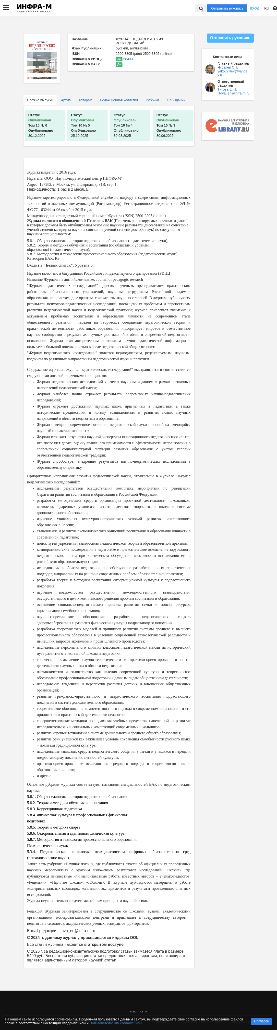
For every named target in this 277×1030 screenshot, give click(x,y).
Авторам (85, 100)
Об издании (176, 100)
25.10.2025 (83, 125)
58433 (128, 59)
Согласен (261, 1021)
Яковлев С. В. (228, 67)
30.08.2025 (126, 125)
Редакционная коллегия (119, 100)
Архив (66, 100)
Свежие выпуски (40, 100)
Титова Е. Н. (227, 89)
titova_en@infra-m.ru (233, 93)
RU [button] (266, 8)
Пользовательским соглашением (116, 1023)
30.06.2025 (169, 125)
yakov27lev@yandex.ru (232, 73)
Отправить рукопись (227, 8)
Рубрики (152, 100)
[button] (6, 8)
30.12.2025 (40, 125)
